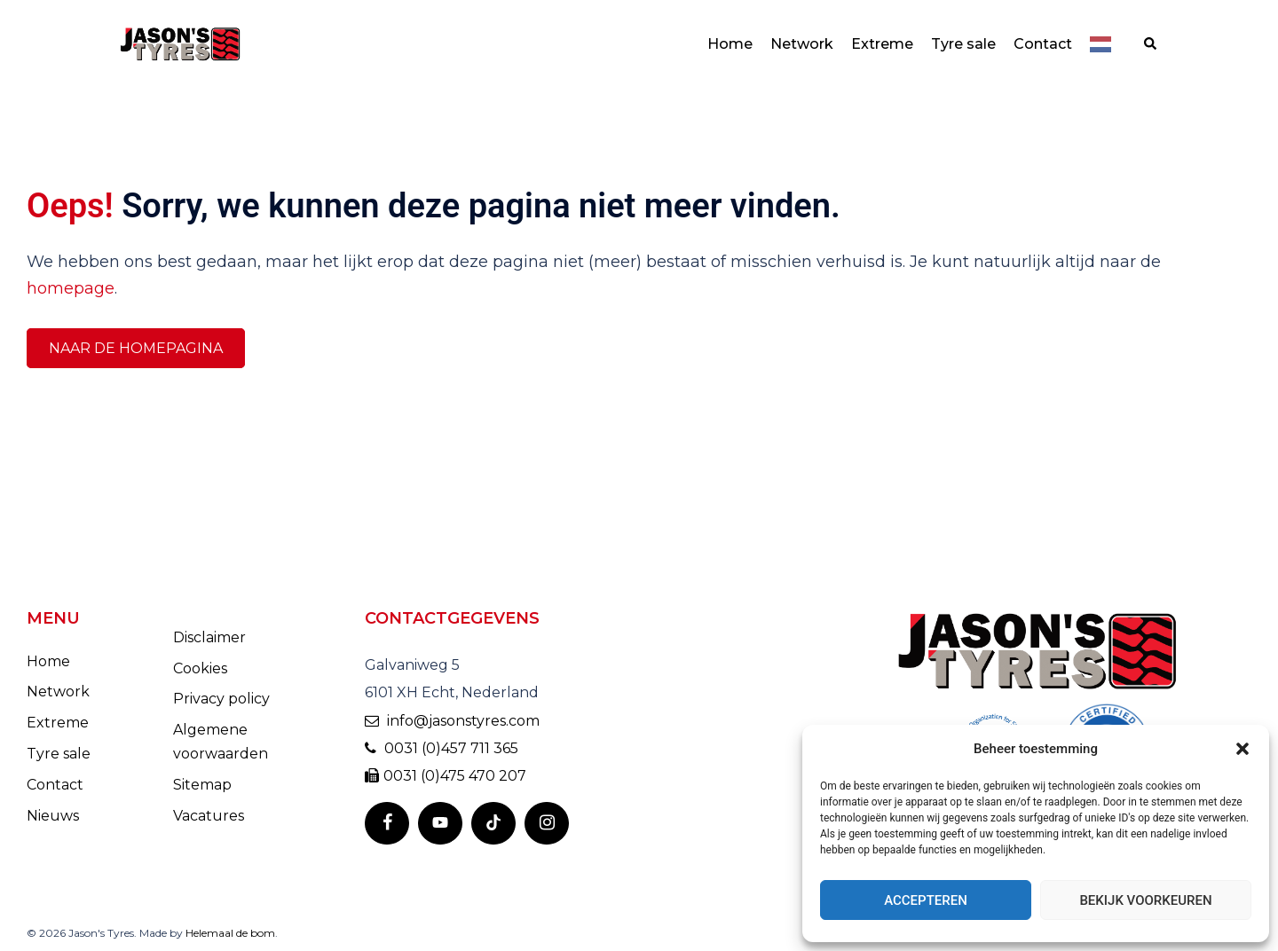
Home (730, 43)
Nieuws (53, 815)
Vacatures (208, 815)
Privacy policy (221, 698)
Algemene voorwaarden (220, 741)
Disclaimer (209, 637)
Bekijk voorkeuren (1145, 900)
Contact (1043, 43)
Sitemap (202, 784)
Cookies (200, 668)
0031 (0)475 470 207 (445, 775)
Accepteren (925, 900)
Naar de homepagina (136, 348)
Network (801, 43)
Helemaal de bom (230, 932)
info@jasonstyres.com (452, 720)
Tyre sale (963, 43)
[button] (1242, 749)
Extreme (882, 43)
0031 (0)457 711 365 (441, 748)
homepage (70, 288)
